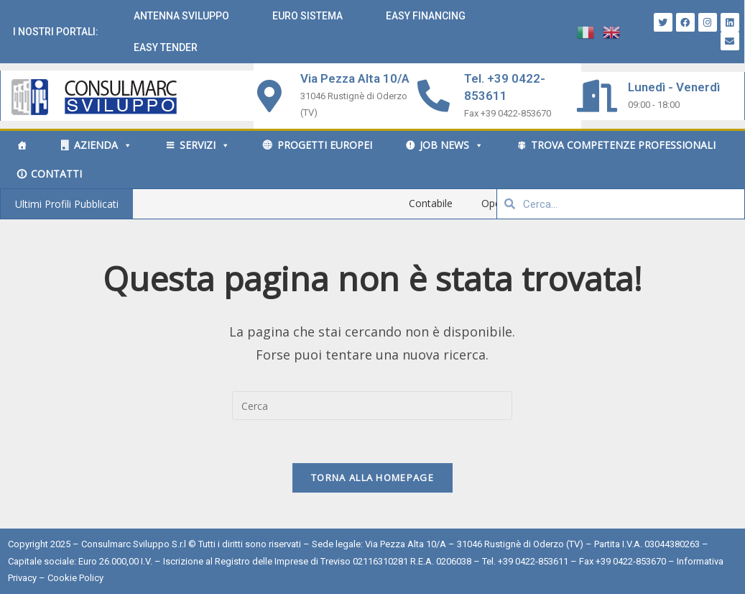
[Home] (21, 145)
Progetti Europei (324, 145)
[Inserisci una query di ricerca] (372, 405)
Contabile (454, 203)
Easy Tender (166, 47)
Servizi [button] (205, 145)
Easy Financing (426, 16)
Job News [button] (451, 145)
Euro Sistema (307, 16)
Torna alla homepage (372, 477)
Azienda (103, 145)
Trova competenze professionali (623, 145)
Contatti (56, 174)
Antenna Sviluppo (181, 16)
